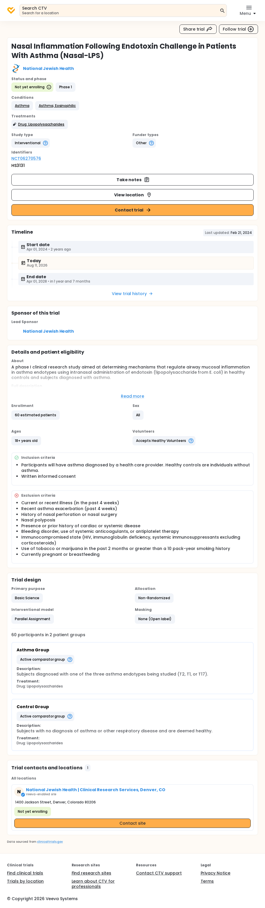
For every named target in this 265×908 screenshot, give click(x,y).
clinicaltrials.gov (50, 842)
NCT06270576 (26, 158)
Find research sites (91, 873)
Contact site (132, 823)
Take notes (133, 180)
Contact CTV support (159, 873)
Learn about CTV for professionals (93, 884)
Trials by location (25, 881)
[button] (22, 105)
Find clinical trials (25, 873)
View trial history (132, 294)
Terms (207, 881)
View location (133, 195)
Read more (132, 396)
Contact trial (133, 210)
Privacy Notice (216, 873)
